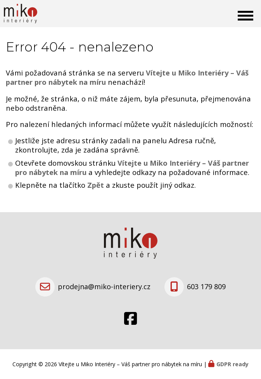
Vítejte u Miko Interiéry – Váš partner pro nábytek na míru (132, 167)
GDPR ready (232, 364)
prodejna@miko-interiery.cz (104, 286)
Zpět (95, 185)
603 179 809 (206, 286)
